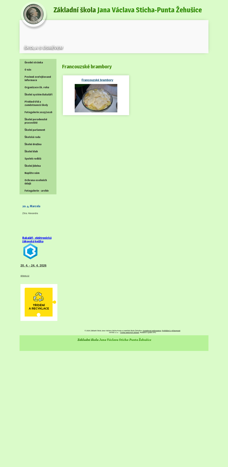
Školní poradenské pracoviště (36, 121)
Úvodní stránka (34, 62)
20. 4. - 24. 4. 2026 (33, 265)
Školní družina (33, 144)
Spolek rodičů (33, 158)
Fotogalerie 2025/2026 (38, 112)
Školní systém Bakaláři (38, 94)
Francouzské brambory (87, 80)
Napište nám (32, 173)
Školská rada (32, 137)
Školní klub (31, 151)
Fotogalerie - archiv (37, 190)
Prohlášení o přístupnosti (171, 331)
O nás (28, 69)
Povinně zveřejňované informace (38, 78)
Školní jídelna (33, 165)
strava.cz (24, 275)
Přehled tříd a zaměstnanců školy (36, 103)
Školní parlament (35, 130)
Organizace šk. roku (37, 87)
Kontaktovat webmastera (152, 331)
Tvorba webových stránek (129, 332)
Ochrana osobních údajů (36, 182)
